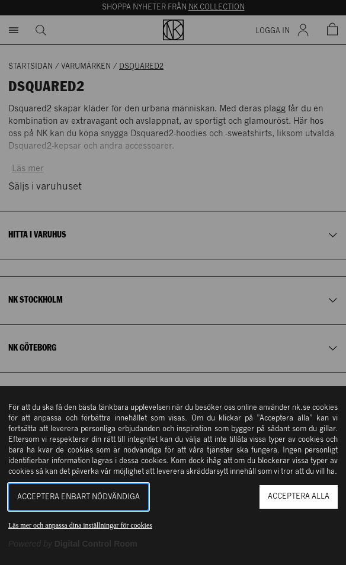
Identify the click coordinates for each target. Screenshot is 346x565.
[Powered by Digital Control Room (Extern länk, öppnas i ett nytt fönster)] (72, 543)
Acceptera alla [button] (298, 496)
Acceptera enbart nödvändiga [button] (78, 497)
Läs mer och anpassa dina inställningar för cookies (80, 525)
